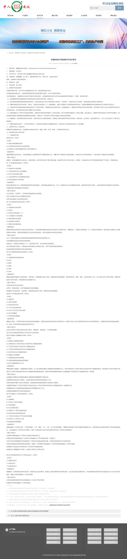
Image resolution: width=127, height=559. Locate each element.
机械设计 (30, 74)
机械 (17, 68)
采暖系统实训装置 (69, 542)
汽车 (49, 129)
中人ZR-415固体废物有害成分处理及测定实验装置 (53, 534)
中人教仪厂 (75, 63)
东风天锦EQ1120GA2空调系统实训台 (95, 538)
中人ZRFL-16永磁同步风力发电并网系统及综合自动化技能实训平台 (95, 530)
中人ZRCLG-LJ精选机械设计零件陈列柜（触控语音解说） (111, 530)
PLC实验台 (58, 555)
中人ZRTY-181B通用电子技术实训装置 (70, 530)
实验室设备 (64, 555)
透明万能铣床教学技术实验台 (53, 538)
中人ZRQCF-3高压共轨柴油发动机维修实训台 (111, 534)
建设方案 (55, 15)
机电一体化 (43, 129)
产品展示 (25, 15)
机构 (18, 316)
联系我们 (99, 15)
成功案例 (69, 15)
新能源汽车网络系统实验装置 (53, 542)
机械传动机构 (77, 555)
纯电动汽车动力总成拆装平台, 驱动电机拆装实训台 (95, 542)
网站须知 (113, 15)
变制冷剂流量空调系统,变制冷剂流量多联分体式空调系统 (30, 511)
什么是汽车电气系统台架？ (21, 515)
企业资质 (84, 15)
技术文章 (40, 15)
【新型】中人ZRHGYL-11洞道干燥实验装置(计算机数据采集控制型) (95, 534)
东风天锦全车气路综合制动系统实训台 (111, 542)
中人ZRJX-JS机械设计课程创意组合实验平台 (53, 530)
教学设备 (10, 15)
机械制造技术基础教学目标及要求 (59, 505)
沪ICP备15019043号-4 (48, 555)
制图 (20, 76)
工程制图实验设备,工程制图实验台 (111, 538)
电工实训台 (70, 555)
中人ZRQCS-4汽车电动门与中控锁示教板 (70, 534)
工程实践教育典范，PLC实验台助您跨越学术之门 (70, 538)
